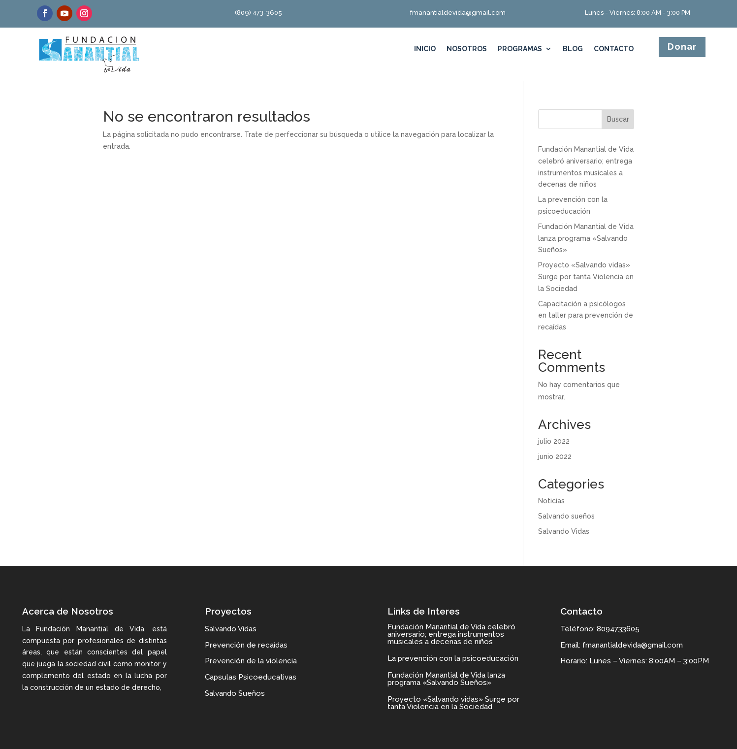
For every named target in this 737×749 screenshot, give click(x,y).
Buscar (618, 119)
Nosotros (467, 49)
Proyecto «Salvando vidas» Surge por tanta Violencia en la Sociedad (586, 277)
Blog (573, 49)
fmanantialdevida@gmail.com (458, 12)
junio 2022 (555, 456)
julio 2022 (554, 441)
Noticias (551, 501)
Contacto (614, 49)
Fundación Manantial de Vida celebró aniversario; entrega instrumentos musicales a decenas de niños (451, 634)
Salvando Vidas (563, 531)
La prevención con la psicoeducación (452, 658)
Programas (520, 49)
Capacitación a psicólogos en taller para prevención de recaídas (585, 315)
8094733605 (618, 628)
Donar (682, 46)
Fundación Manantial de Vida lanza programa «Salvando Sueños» (586, 238)
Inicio (425, 49)
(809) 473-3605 (258, 12)
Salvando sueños (566, 516)
